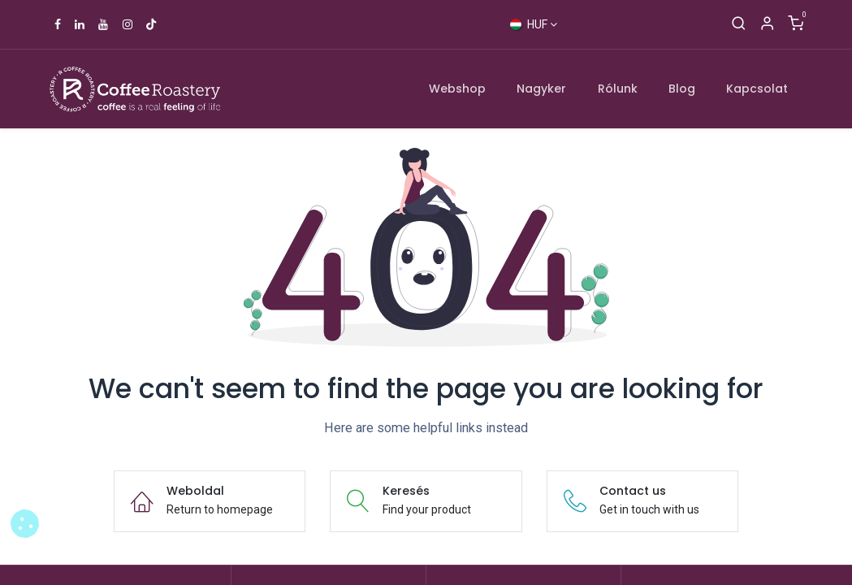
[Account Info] (767, 24)
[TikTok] (151, 24)
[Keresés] (738, 24)
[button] (25, 523)
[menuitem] (457, 89)
